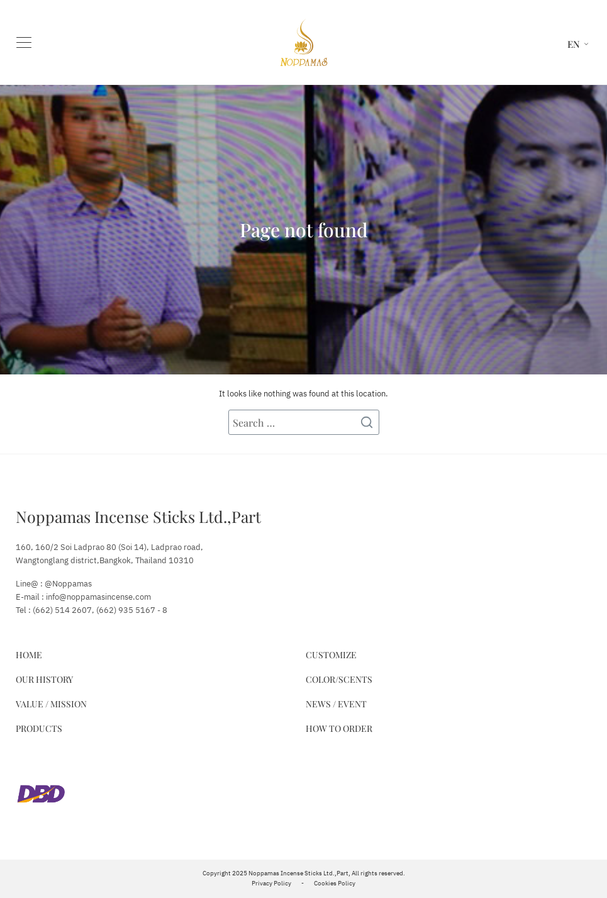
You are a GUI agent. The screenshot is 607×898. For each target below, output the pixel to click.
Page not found (304, 229)
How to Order (339, 728)
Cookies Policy (334, 883)
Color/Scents (339, 679)
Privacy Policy (271, 883)
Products (39, 728)
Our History (44, 679)
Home (29, 655)
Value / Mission (51, 704)
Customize (331, 655)
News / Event (336, 704)
